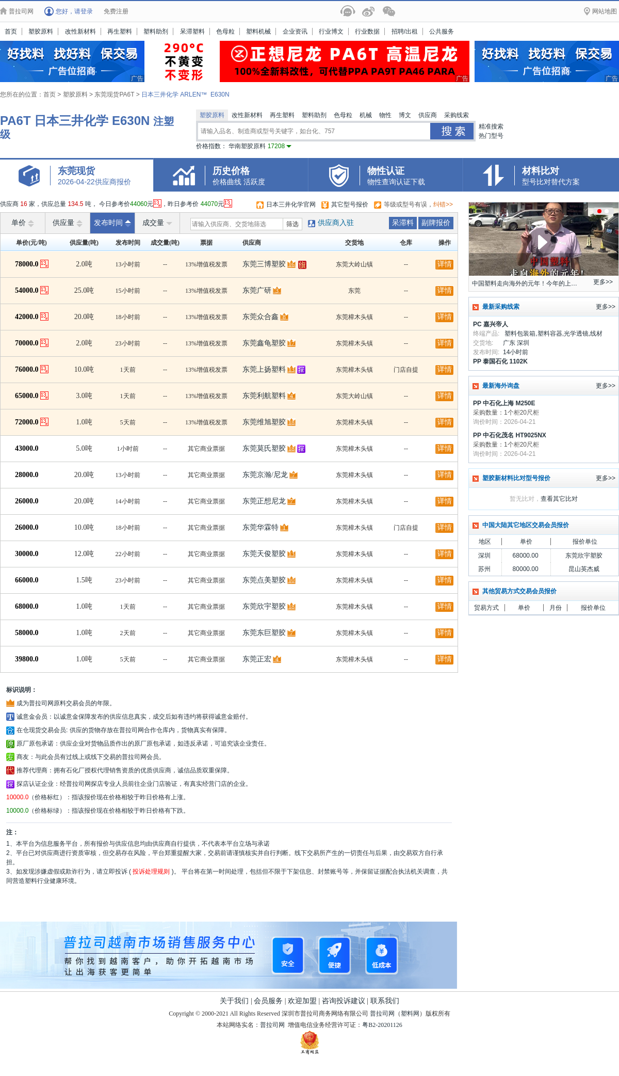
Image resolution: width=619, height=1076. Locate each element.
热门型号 (491, 135)
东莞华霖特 (260, 527)
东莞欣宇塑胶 (264, 606)
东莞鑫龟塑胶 (264, 343)
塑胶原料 (40, 31)
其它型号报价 (349, 204)
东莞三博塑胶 (264, 264)
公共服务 (441, 31)
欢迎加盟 (302, 1001)
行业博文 (331, 31)
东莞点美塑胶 (264, 580)
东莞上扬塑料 (264, 369)
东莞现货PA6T (115, 94)
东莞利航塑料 (264, 396)
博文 (405, 115)
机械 (366, 115)
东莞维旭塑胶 (264, 422)
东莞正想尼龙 (264, 501)
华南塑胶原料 (260, 146)
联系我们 (384, 1001)
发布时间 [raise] (112, 223)
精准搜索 (491, 126)
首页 (11, 31)
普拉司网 (382, 1013)
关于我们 (234, 1001)
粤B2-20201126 (382, 1024)
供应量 (68, 223)
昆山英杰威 (583, 569)
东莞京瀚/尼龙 (265, 475)
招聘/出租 (405, 31)
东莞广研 (256, 290)
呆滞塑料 (192, 31)
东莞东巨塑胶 (264, 633)
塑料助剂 (155, 31)
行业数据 (367, 31)
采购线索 (456, 115)
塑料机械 (258, 31)
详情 (444, 264)
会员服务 (268, 1001)
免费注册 (116, 11)
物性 (385, 115)
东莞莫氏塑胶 (264, 448)
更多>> (603, 282)
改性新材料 (80, 31)
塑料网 (410, 1013)
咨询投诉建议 (343, 1001)
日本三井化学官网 (291, 204)
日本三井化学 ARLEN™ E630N (185, 94)
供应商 (427, 115)
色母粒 (225, 31)
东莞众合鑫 (260, 317)
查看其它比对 (559, 498)
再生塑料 (119, 31)
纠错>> (443, 204)
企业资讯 (295, 31)
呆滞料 (403, 223)
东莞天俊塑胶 (264, 554)
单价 (22, 223)
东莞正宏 (256, 659)
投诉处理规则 (151, 871)
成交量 (157, 223)
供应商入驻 (336, 223)
